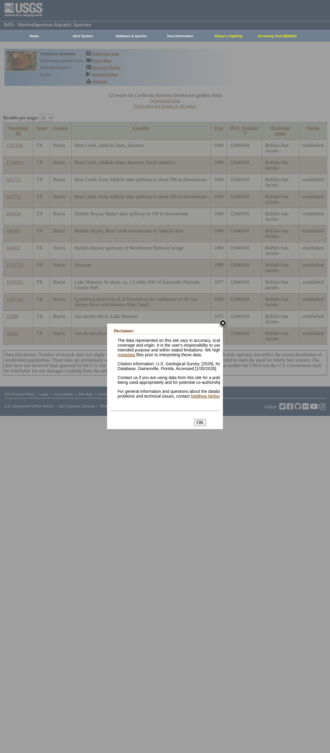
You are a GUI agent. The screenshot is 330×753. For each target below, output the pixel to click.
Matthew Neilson (206, 396)
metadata (126, 354)
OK (199, 422)
